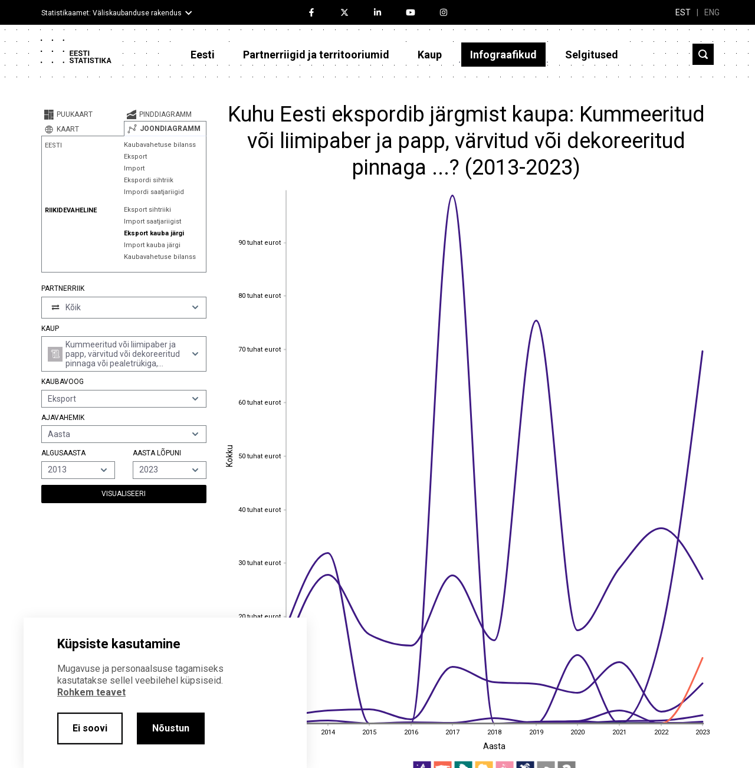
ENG (712, 12)
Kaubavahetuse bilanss (160, 145)
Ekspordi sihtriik (148, 180)
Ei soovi (90, 728)
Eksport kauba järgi (154, 233)
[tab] (82, 114)
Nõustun (170, 728)
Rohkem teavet (91, 692)
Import (134, 168)
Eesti (203, 54)
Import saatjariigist (152, 221)
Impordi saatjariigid (154, 192)
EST (683, 12)
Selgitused (591, 54)
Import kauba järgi (152, 245)
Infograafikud (503, 54)
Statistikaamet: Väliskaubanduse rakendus (111, 13)
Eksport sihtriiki (147, 210)
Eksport (135, 156)
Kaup (430, 54)
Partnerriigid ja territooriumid (316, 54)
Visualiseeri (123, 494)
